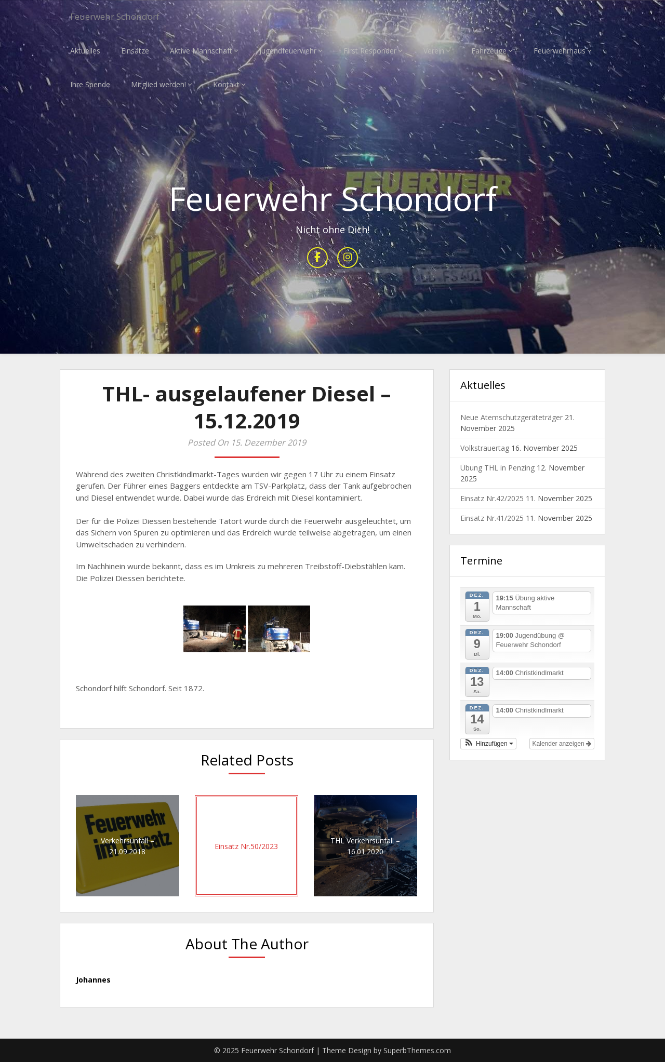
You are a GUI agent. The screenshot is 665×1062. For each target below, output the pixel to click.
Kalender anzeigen (562, 743)
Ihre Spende (90, 84)
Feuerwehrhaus (560, 51)
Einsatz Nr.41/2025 (492, 518)
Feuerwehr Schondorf (124, 17)
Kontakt (226, 84)
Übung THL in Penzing (497, 468)
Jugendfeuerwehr (287, 51)
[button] (488, 743)
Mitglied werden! (158, 84)
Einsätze (135, 51)
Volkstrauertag (484, 448)
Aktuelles (85, 51)
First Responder (369, 51)
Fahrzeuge (489, 51)
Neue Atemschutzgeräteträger (511, 418)
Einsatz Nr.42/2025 (492, 499)
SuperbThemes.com (417, 1050)
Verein (433, 51)
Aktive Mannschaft (201, 51)
